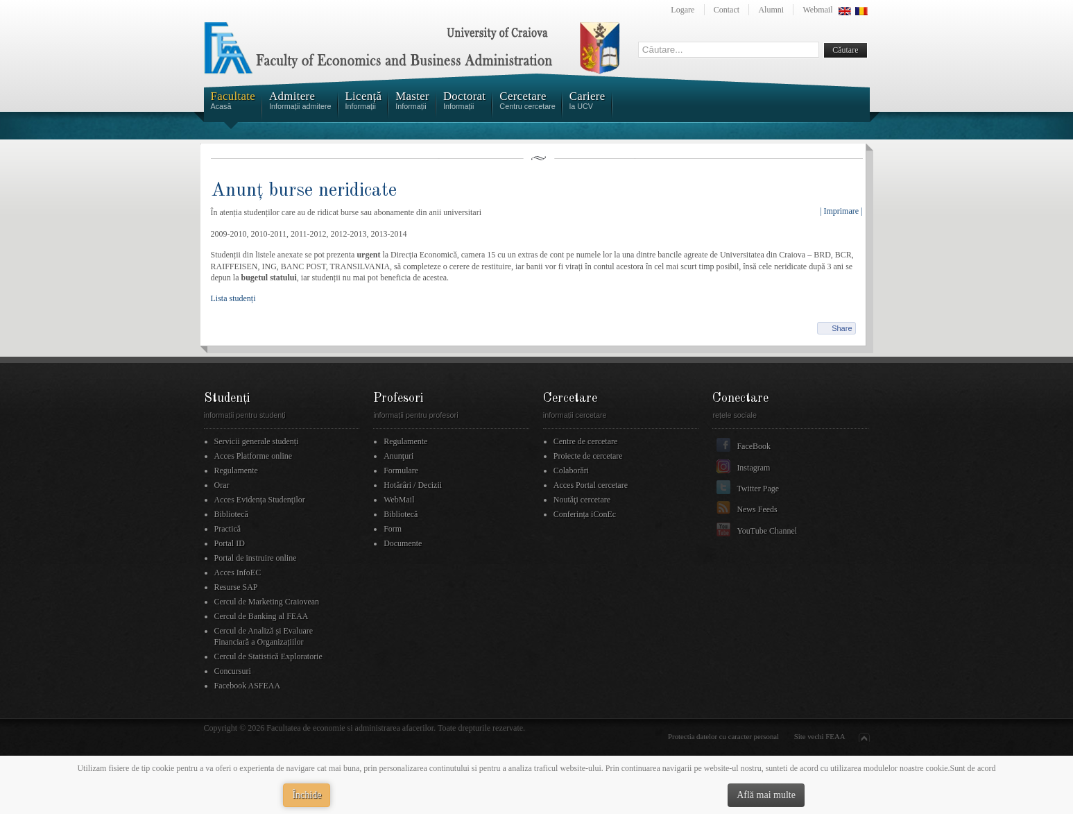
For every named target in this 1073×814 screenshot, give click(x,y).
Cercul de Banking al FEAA (261, 616)
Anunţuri (398, 456)
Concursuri (232, 671)
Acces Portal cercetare (590, 485)
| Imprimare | (841, 211)
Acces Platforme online (253, 456)
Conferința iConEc (584, 514)
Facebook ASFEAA (247, 685)
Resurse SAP (236, 587)
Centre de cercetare (585, 441)
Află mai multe (766, 795)
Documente (403, 543)
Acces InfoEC (237, 572)
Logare (682, 10)
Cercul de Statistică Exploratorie (268, 656)
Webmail (817, 10)
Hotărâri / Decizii (413, 485)
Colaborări (571, 470)
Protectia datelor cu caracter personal (723, 736)
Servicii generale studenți (256, 441)
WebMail (399, 499)
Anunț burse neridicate (304, 190)
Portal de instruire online (255, 558)
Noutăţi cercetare (581, 499)
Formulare (401, 470)
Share (842, 328)
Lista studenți (233, 298)
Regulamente (236, 470)
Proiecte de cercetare (588, 456)
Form (393, 529)
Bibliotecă (231, 514)
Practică (227, 529)
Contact (726, 10)
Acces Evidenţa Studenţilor (259, 499)
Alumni (771, 10)
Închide (306, 795)
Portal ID (229, 543)
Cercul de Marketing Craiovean (267, 602)
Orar (222, 485)
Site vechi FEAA (819, 736)
